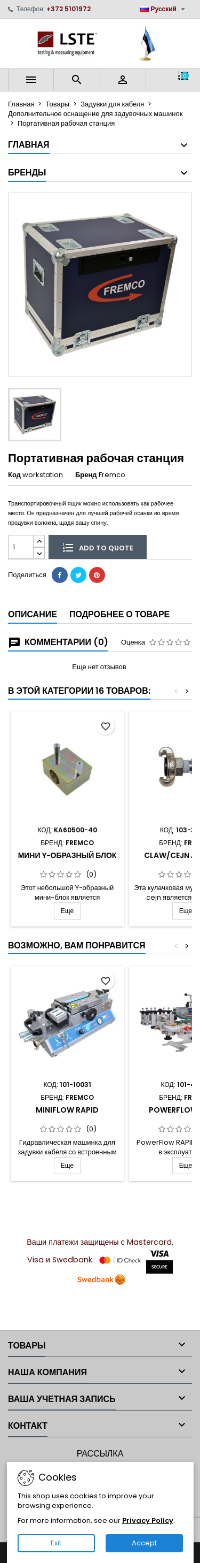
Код (14, 475)
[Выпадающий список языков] (164, 9)
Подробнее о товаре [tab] (119, 614)
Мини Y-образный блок (67, 855)
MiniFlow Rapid (67, 1110)
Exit (56, 1543)
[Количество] (21, 547)
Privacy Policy (147, 1520)
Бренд (86, 475)
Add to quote (97, 547)
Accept (144, 1543)
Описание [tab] (32, 614)
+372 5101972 (68, 8)
